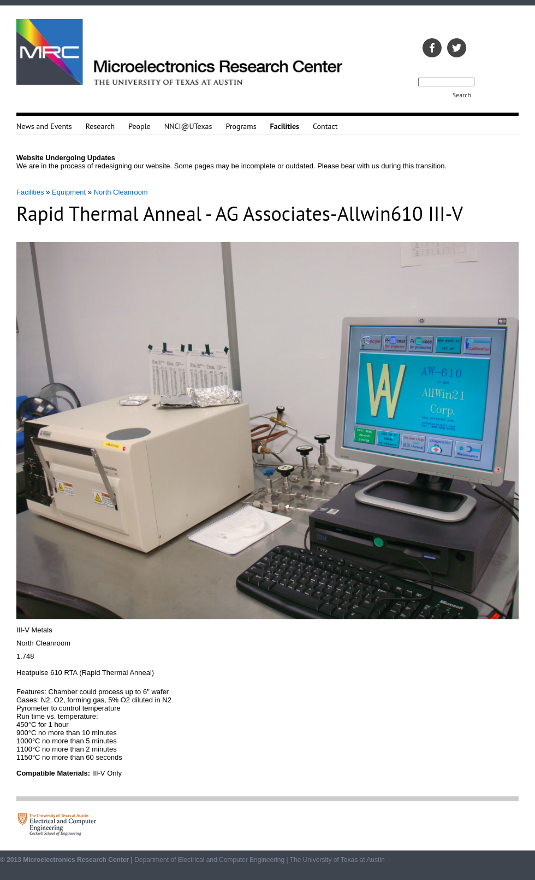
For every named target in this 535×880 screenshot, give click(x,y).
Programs (240, 126)
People (139, 126)
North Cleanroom (121, 192)
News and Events (44, 126)
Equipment (69, 192)
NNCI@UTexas (188, 126)
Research (100, 126)
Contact (325, 126)
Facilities (30, 192)
